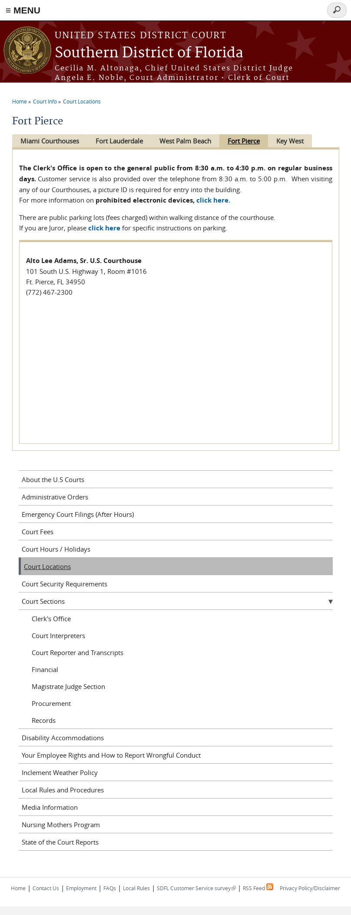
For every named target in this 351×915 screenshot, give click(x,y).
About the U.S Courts (53, 479)
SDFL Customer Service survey (196, 888)
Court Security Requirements (64, 583)
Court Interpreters (58, 635)
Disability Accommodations (63, 737)
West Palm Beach (185, 140)
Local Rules (136, 888)
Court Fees (37, 531)
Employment (81, 888)
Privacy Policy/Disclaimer (310, 888)
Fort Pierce (244, 140)
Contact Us (46, 888)
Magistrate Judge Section (68, 686)
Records (44, 720)
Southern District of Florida (149, 53)
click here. (213, 200)
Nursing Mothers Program (61, 824)
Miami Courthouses (49, 140)
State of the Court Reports (60, 842)
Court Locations (82, 101)
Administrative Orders (55, 496)
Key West (290, 140)
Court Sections (43, 601)
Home (19, 101)
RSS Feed (258, 888)
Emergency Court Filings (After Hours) (78, 514)
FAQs (109, 888)
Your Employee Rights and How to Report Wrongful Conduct (111, 755)
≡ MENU (23, 10)
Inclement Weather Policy (60, 772)
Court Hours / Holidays (56, 549)
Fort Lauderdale (119, 140)
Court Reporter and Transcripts (77, 652)
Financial (45, 669)
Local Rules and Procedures (63, 789)
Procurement (51, 703)
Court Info (45, 101)
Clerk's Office (51, 618)
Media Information (50, 807)
